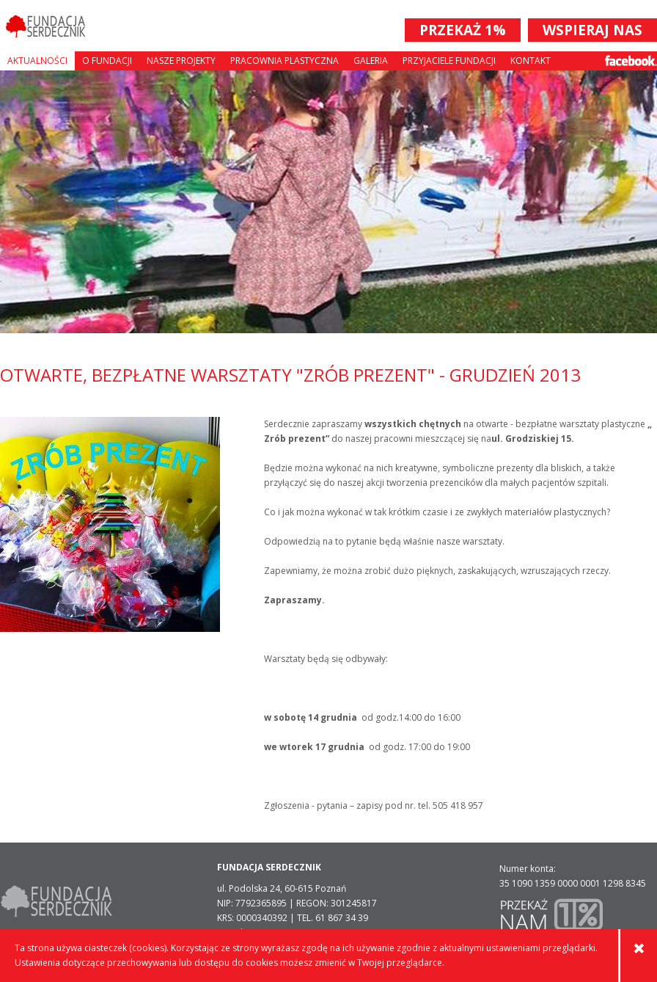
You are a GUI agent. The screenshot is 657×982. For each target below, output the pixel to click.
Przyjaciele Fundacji (449, 60)
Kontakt (530, 60)
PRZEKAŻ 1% (462, 30)
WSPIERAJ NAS (592, 30)
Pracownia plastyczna (284, 60)
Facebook (631, 60)
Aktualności (37, 60)
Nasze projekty (181, 60)
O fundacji (107, 60)
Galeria (370, 60)
